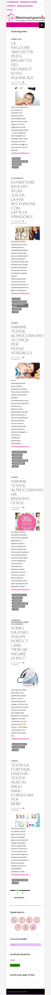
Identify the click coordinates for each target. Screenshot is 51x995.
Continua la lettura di (21, 153)
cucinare (16, 299)
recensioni (17, 164)
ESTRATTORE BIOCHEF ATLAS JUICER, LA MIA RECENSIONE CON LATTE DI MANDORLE (23, 199)
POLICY (10, 10)
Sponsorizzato (18, 463)
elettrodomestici (19, 301)
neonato (16, 158)
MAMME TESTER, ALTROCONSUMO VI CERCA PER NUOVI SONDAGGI (27, 340)
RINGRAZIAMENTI (25, 6)
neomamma (17, 457)
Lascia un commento (19, 84)
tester (15, 167)
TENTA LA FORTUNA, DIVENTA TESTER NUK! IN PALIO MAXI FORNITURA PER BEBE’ (22, 784)
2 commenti (18, 508)
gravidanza (17, 455)
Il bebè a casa (16, 39)
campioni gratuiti (19, 452)
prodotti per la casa (18, 305)
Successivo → (20, 898)
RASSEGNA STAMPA (28, 2)
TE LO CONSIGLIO (17, 178)
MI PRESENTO (13, 2)
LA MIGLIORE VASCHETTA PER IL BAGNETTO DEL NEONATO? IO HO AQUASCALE (22, 60)
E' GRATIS (14, 323)
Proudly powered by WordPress (17, 991)
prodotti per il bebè (20, 161)
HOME (26, 622)
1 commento (18, 358)
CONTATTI (11, 6)
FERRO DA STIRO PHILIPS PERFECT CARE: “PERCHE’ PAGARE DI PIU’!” (20, 643)
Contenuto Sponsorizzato (17, 621)
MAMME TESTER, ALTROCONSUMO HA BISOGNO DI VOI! (27, 492)
